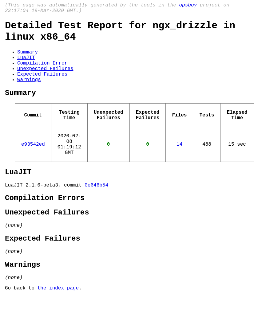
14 (179, 164)
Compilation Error (42, 72)
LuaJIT (26, 65)
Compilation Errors (45, 225)
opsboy (188, 5)
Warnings (29, 92)
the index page (58, 325)
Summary (27, 59)
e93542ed (33, 164)
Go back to (21, 325)
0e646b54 (96, 210)
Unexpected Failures (45, 79)
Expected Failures (42, 86)
